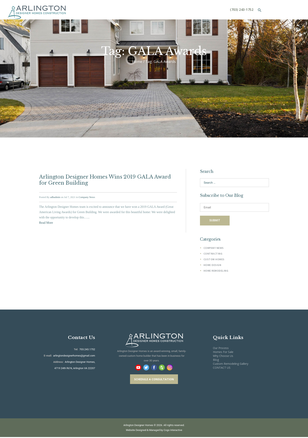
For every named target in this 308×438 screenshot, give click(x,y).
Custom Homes (214, 260)
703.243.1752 (87, 350)
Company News (87, 196)
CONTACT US (221, 368)
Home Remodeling (216, 271)
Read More (46, 222)
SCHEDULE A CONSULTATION (154, 380)
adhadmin (55, 196)
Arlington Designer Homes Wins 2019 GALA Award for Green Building (104, 180)
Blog (216, 361)
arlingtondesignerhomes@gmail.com (74, 356)
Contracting (213, 254)
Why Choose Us (223, 357)
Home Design (212, 266)
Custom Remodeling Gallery (230, 365)
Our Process (221, 349)
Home (137, 61)
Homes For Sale (223, 353)
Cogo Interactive (173, 431)
